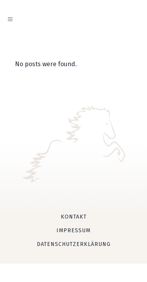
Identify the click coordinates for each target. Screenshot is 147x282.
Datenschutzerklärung (74, 244)
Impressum (73, 230)
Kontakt (74, 216)
